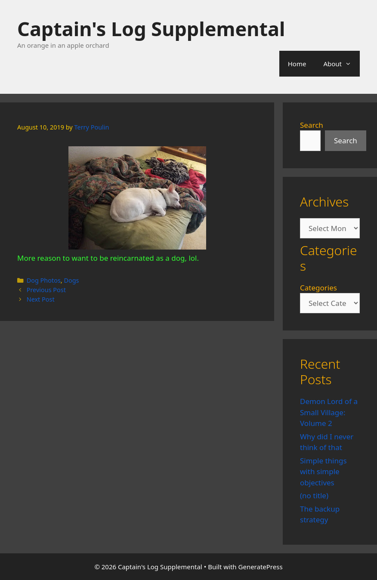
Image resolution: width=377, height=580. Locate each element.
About (341, 64)
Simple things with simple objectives (323, 471)
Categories (318, 288)
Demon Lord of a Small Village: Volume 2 (329, 412)
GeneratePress (260, 566)
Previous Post (46, 290)
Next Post (41, 299)
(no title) (314, 495)
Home (297, 63)
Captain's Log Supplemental (151, 28)
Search (311, 125)
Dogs (71, 280)
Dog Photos (44, 280)
